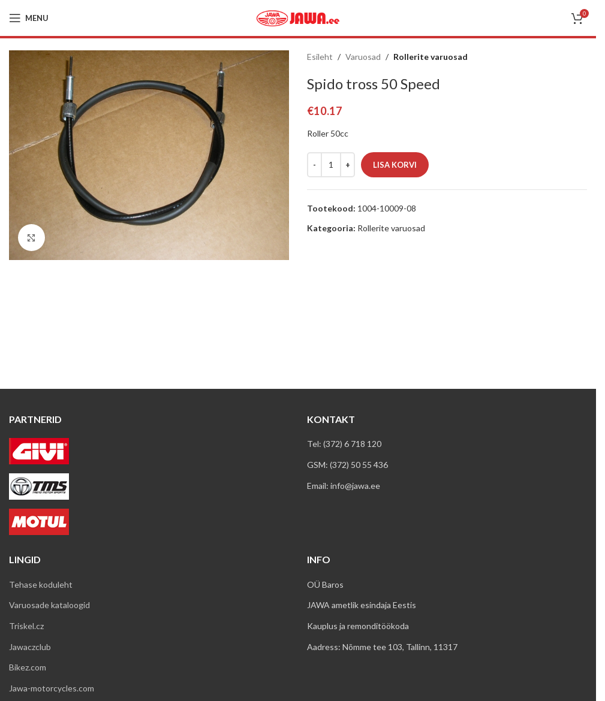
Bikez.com (27, 667)
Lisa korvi (395, 165)
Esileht (320, 57)
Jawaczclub (30, 647)
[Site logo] (298, 17)
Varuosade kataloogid (49, 605)
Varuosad (363, 57)
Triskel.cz (26, 626)
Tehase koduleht (41, 584)
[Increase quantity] (347, 164)
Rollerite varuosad (430, 57)
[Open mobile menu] (29, 18)
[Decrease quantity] (314, 164)
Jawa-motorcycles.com (51, 688)
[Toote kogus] (331, 164)
